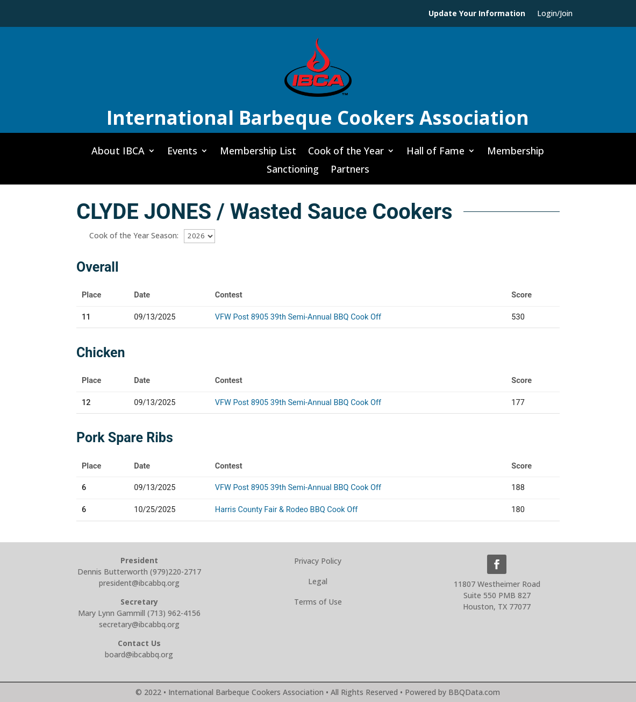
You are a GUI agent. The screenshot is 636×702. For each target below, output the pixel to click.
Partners (350, 172)
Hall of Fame (435, 154)
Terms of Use (318, 602)
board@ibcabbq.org (139, 654)
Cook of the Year (346, 154)
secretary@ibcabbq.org (139, 624)
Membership (515, 154)
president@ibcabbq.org (139, 583)
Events (182, 154)
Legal (317, 581)
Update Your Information (476, 14)
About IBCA (118, 154)
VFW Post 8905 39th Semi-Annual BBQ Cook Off (298, 317)
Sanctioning (293, 172)
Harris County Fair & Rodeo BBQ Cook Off (286, 509)
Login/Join (555, 14)
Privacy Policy (317, 561)
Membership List (258, 154)
